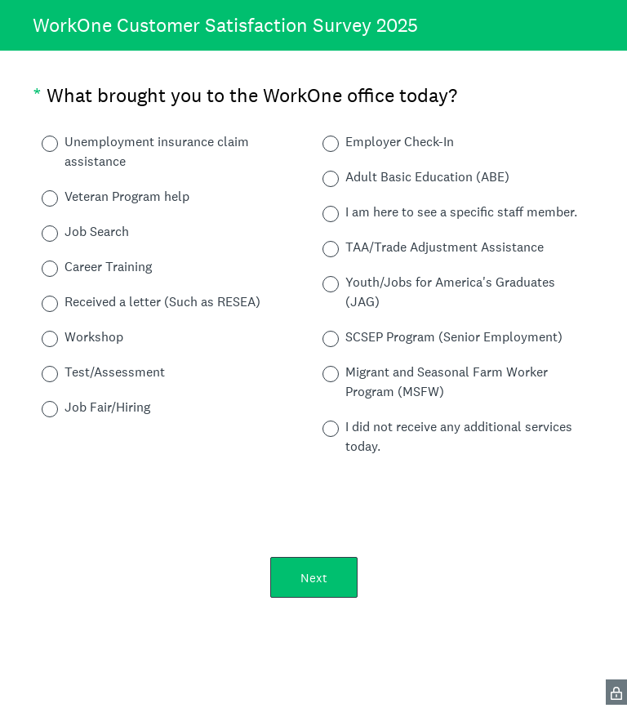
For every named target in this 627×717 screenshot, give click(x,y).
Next (313, 578)
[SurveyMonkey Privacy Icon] (616, 692)
